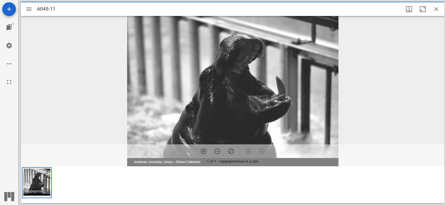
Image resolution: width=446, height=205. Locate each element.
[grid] (232, 184)
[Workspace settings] (9, 45)
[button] (36, 183)
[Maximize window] (423, 9)
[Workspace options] (9, 64)
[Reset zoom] (231, 151)
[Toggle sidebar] (29, 9)
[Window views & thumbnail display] (409, 9)
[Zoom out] (217, 151)
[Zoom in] (203, 151)
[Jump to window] (9, 27)
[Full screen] (9, 82)
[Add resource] (9, 9)
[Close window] (436, 9)
